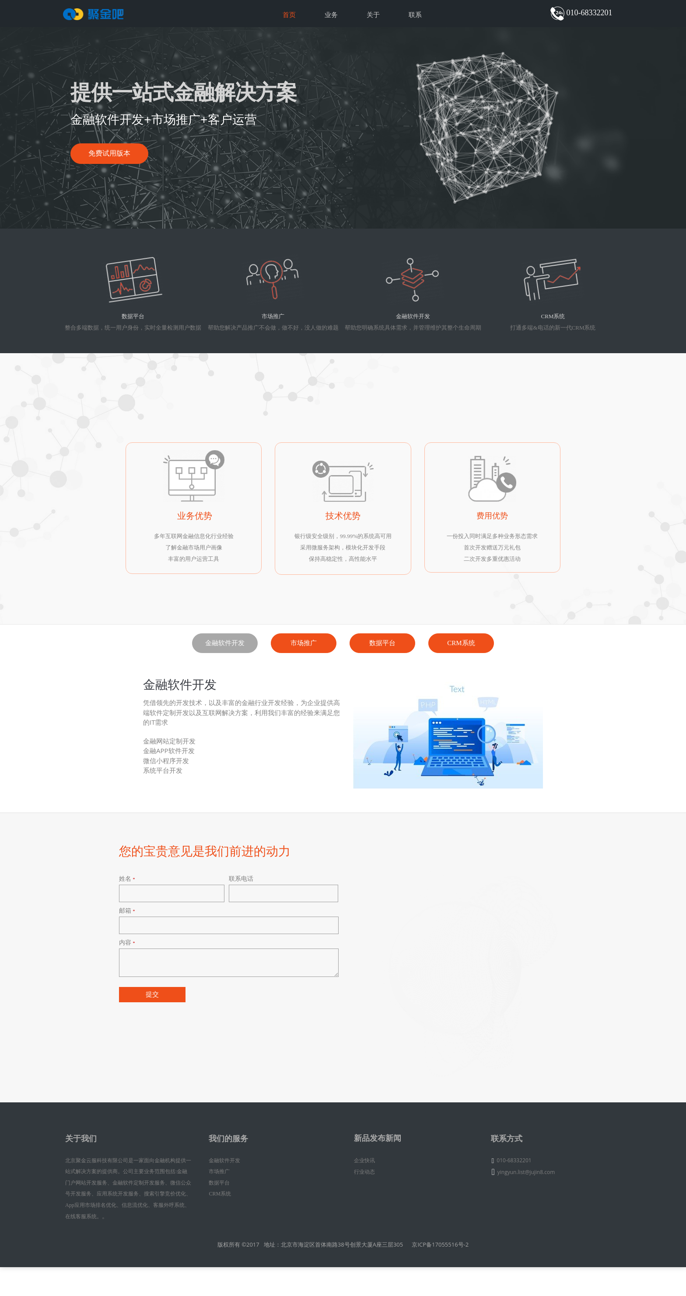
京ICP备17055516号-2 (440, 1273)
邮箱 (127, 958)
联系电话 (238, 926)
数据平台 (382, 679)
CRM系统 (461, 679)
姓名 (127, 926)
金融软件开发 (225, 679)
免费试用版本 (119, 172)
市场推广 (303, 679)
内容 (127, 990)
